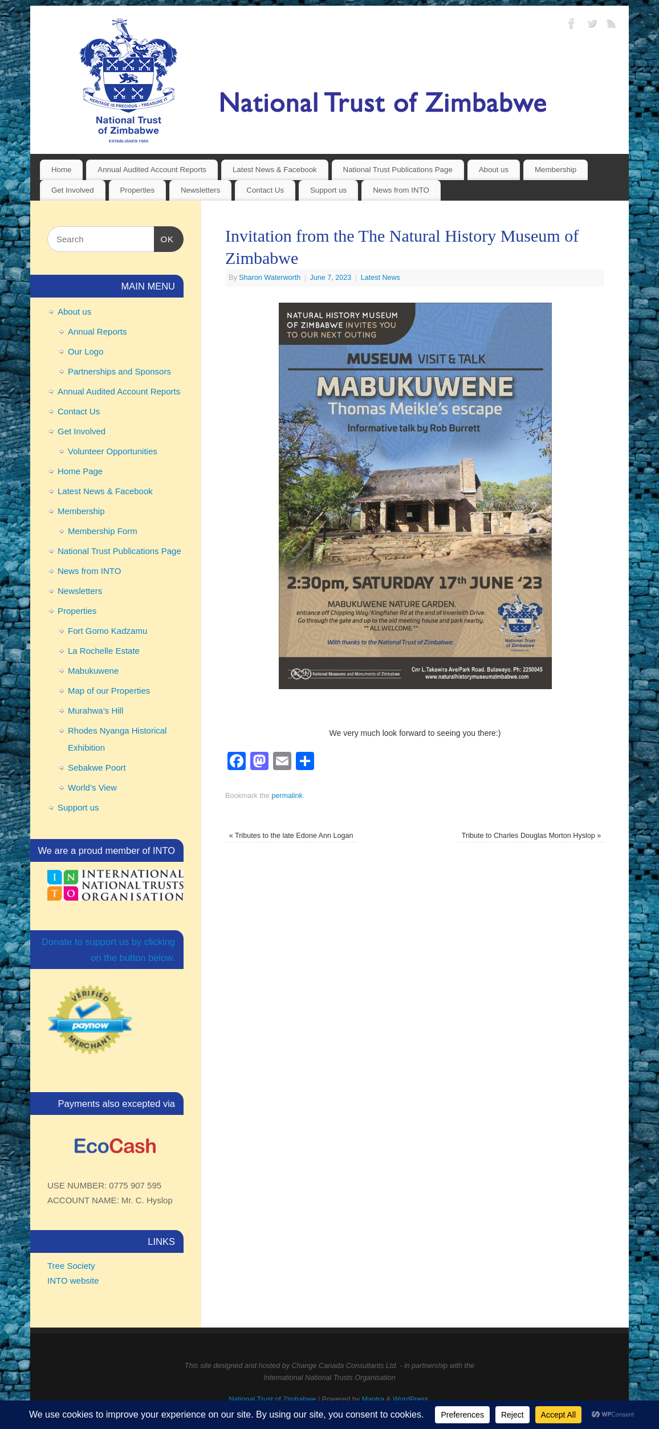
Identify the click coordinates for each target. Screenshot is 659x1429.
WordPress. (411, 1399)
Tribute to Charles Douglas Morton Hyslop (531, 836)
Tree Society (71, 1266)
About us (494, 169)
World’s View (92, 787)
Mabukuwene (93, 670)
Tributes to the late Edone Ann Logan (291, 836)
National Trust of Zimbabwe (272, 1399)
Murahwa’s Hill (95, 710)
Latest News (380, 278)
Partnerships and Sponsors (119, 371)
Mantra (373, 1399)
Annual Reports (97, 331)
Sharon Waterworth (269, 278)
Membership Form (102, 531)
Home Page (80, 471)
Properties (137, 190)
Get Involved (72, 190)
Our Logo (86, 351)
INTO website (73, 1280)
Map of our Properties (109, 690)
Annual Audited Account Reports (151, 169)
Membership (555, 169)
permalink (287, 796)
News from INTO (401, 190)
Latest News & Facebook (275, 169)
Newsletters (200, 190)
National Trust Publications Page (398, 169)
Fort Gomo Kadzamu (107, 631)
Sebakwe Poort (97, 767)
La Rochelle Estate (104, 651)
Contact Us (265, 190)
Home (61, 169)
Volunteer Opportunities (112, 451)
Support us (328, 190)
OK (164, 237)
